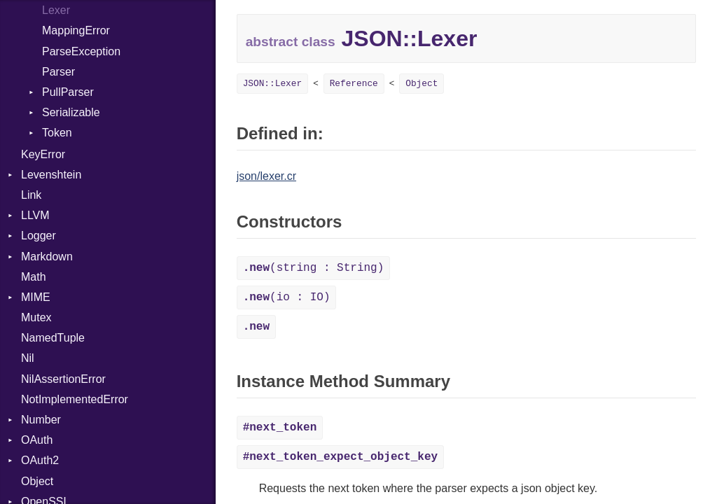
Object (37, 481)
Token (57, 133)
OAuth (37, 440)
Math (33, 277)
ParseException (81, 51)
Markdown (47, 256)
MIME (35, 297)
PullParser (68, 92)
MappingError (76, 30)
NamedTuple (53, 338)
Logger (38, 235)
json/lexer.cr (266, 176)
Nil (27, 358)
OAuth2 (40, 460)
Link (31, 195)
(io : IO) (286, 297)
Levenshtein (51, 175)
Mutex (36, 317)
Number (41, 420)
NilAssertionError (63, 379)
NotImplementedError (74, 399)
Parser (58, 72)
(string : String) (313, 268)
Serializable (71, 112)
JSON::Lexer (272, 83)
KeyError (43, 154)
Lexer (56, 10)
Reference (354, 83)
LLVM (35, 215)
